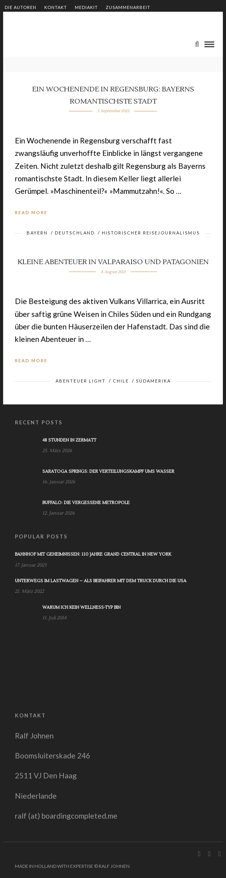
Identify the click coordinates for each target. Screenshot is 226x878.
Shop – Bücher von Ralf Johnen (46, 20)
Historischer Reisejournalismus (151, 232)
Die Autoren (20, 7)
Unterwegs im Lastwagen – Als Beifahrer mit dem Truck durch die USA (100, 581)
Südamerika (153, 380)
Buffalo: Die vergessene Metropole (86, 503)
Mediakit (86, 7)
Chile (121, 380)
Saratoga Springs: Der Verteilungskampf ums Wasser (108, 471)
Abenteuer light (81, 380)
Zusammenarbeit (128, 7)
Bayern (37, 232)
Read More (31, 212)
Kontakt (55, 7)
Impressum (110, 20)
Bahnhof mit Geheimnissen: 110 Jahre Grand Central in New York (93, 554)
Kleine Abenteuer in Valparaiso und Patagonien (113, 261)
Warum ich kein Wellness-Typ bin (81, 607)
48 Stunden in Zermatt (69, 440)
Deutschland (75, 232)
